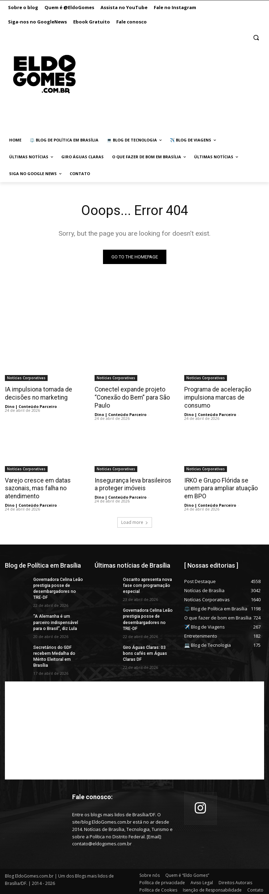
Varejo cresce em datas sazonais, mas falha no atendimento (36, 487)
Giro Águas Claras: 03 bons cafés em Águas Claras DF (145, 651)
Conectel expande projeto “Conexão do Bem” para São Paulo (131, 397)
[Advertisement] (166, 81)
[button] (256, 37)
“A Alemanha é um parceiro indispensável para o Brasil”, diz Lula (55, 620)
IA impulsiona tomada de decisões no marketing (38, 393)
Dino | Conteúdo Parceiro (31, 406)
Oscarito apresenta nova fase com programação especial (147, 584)
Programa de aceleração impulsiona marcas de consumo (216, 397)
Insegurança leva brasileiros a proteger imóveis (134, 483)
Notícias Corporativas (26, 377)
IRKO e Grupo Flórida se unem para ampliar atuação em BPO (223, 483)
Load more (134, 521)
